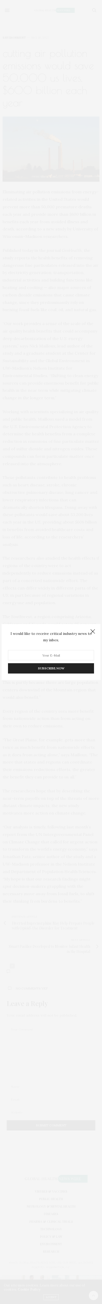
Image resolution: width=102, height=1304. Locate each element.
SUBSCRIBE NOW (51, 668)
